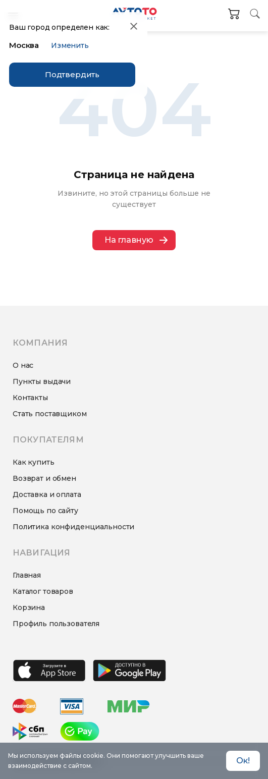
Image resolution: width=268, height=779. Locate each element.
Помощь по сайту (45, 510)
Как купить (34, 462)
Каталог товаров (43, 591)
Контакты (30, 397)
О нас (23, 365)
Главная (27, 575)
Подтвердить (72, 74)
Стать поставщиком (50, 413)
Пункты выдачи (42, 381)
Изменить (70, 45)
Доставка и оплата (47, 494)
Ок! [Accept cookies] (243, 760)
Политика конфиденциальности (73, 526)
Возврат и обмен (44, 478)
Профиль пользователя (56, 623)
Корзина (29, 607)
